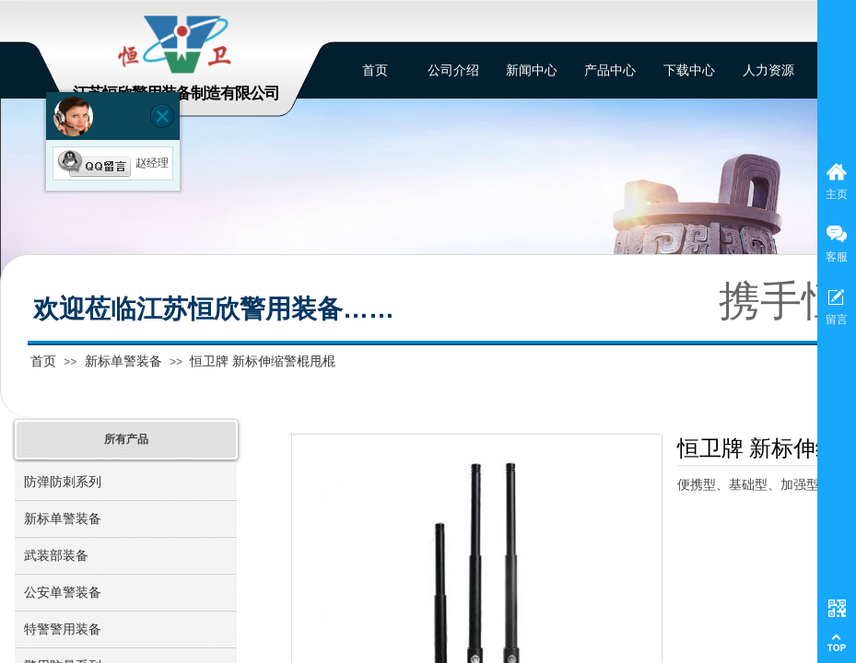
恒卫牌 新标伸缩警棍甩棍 (262, 361)
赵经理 (113, 163)
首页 (43, 361)
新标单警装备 (123, 361)
